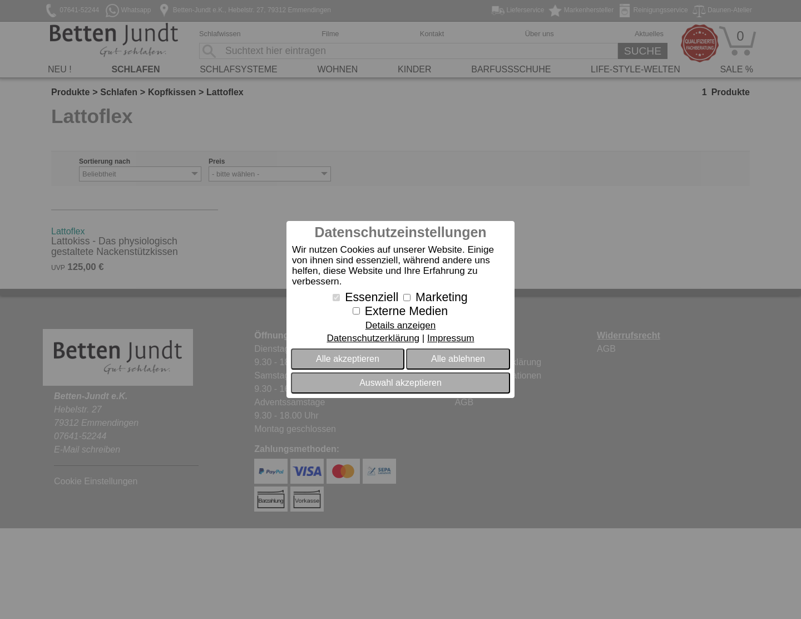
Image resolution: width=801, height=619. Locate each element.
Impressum (450, 338)
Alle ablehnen (458, 358)
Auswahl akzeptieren (400, 382)
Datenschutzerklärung (373, 338)
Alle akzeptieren (347, 358)
